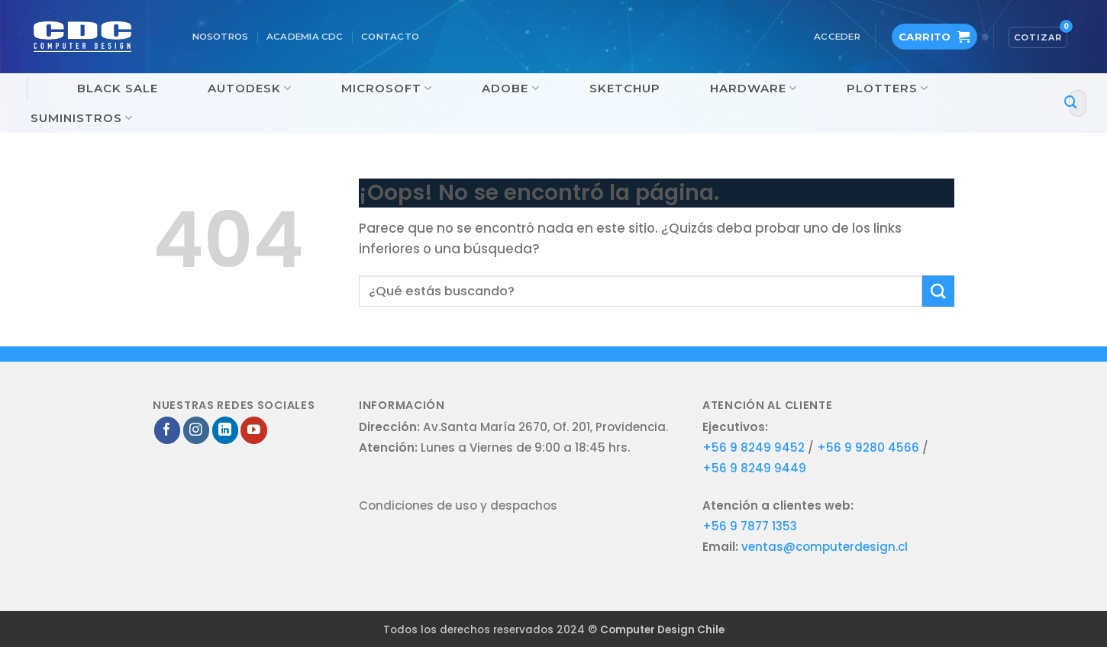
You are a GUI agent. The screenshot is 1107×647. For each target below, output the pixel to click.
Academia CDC (305, 36)
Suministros (82, 118)
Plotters (887, 88)
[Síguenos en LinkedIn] (225, 430)
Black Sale (117, 88)
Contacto (390, 36)
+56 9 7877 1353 (749, 526)
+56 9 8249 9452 (753, 447)
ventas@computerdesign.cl (824, 547)
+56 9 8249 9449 (754, 468)
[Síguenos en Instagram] (196, 430)
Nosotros (220, 36)
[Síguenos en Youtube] (253, 430)
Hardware (753, 88)
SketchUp (624, 88)
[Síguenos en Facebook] (167, 430)
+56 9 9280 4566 (869, 447)
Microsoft (386, 88)
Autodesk (250, 88)
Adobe (510, 88)
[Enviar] (1071, 103)
